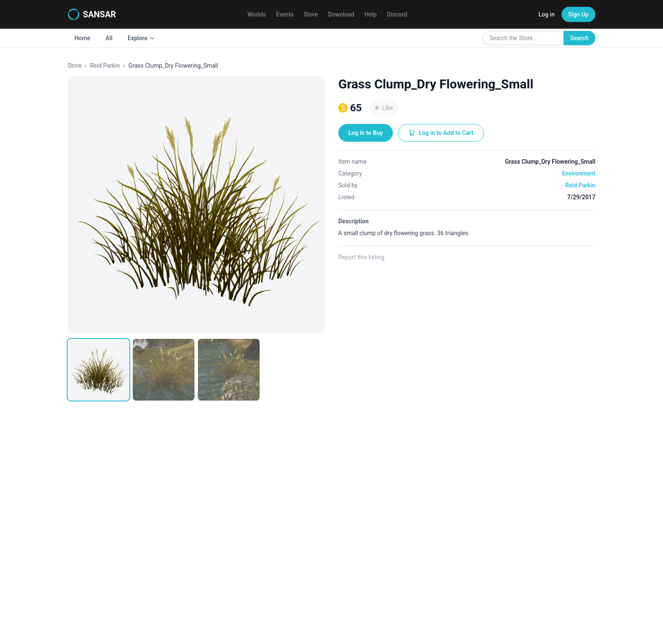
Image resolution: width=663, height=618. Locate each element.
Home (82, 38)
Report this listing (361, 257)
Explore (141, 38)
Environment (578, 173)
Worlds (256, 14)
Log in (546, 14)
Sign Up (578, 14)
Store (311, 14)
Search (579, 38)
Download (341, 14)
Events (285, 14)
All (109, 38)
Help (370, 14)
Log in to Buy (365, 132)
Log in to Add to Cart (440, 132)
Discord (397, 14)
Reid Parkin (105, 65)
